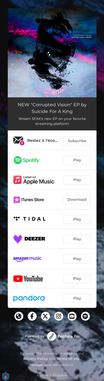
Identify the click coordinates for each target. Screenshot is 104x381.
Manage (36, 365)
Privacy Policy (35, 359)
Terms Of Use (68, 359)
